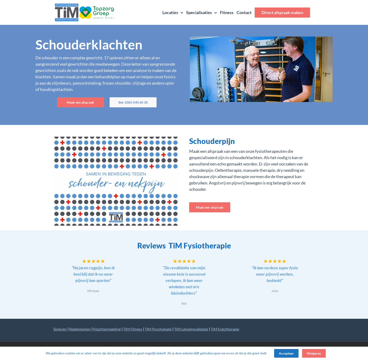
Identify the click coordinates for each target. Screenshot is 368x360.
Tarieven (60, 329)
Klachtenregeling (107, 329)
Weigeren (314, 353)
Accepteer (286, 353)
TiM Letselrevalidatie (191, 329)
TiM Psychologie (158, 329)
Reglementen (80, 329)
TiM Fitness (132, 329)
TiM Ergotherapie (225, 329)
